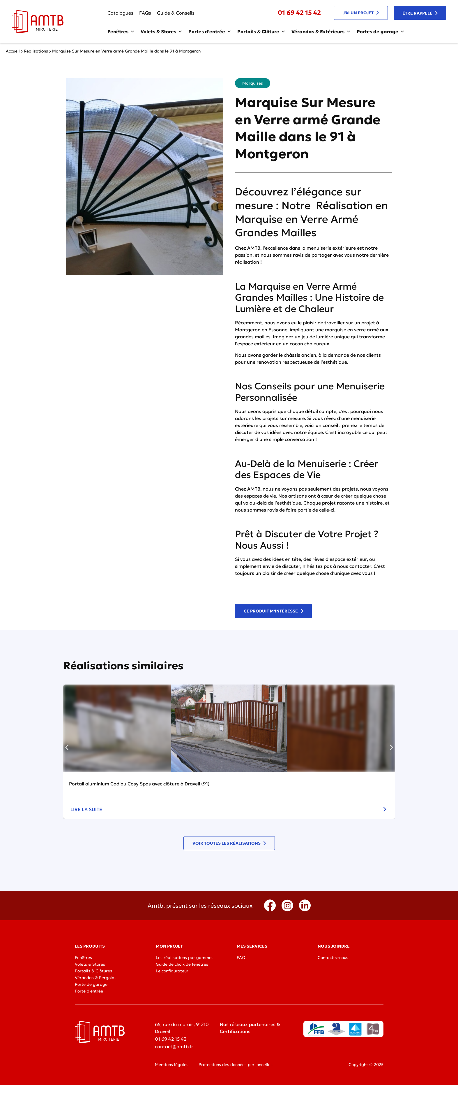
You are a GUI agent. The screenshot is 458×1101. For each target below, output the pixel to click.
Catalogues (120, 13)
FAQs (145, 13)
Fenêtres (121, 31)
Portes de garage (381, 31)
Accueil (13, 51)
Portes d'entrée (209, 31)
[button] (66, 747)
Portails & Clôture (261, 31)
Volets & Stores (162, 31)
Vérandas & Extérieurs (321, 31)
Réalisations (36, 51)
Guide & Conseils (175, 13)
